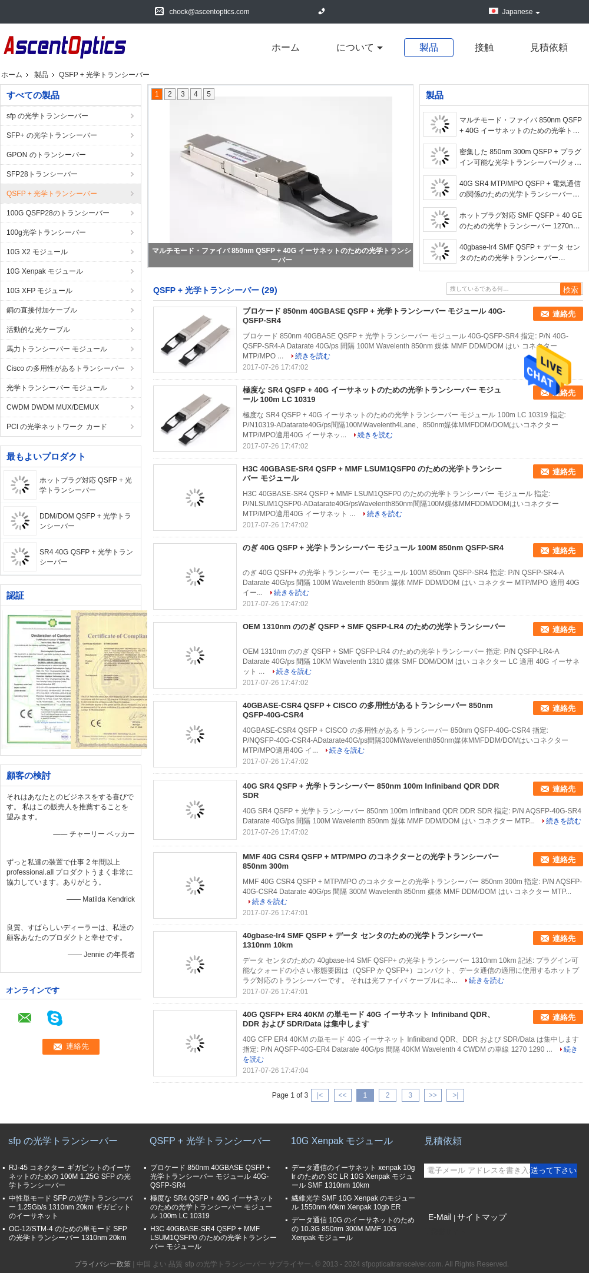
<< (342, 1095)
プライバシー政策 (102, 1264)
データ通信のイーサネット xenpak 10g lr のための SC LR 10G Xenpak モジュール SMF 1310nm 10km (353, 1176)
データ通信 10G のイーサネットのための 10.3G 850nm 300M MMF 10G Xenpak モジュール (353, 1229)
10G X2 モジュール (37, 252)
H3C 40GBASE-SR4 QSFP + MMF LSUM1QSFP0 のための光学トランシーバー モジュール (213, 1238)
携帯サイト (445, 1232)
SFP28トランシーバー (42, 174)
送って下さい (554, 1170)
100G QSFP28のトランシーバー (58, 213)
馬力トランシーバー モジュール (56, 349)
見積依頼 (549, 47)
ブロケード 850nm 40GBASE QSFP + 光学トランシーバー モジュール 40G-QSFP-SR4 (210, 1176)
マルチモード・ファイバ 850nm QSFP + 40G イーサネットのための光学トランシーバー (520, 126)
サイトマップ (482, 1217)
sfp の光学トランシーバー (47, 116)
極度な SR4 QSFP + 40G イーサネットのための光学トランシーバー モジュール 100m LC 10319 (212, 1207)
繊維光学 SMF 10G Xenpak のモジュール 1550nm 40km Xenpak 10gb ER (353, 1202)
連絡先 (563, 314)
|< (320, 1095)
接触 (484, 47)
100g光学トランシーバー (46, 232)
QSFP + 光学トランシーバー (51, 194)
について (355, 47)
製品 (428, 47)
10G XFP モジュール (39, 291)
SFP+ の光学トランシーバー (51, 135)
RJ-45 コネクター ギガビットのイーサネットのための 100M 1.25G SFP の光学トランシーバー (70, 1176)
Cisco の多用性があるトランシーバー (65, 368)
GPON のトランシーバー (46, 155)
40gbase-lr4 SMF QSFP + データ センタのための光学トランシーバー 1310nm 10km (519, 253)
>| (455, 1095)
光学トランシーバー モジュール (56, 388)
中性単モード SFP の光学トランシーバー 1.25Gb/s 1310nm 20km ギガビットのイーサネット (71, 1207)
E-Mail (440, 1217)
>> (433, 1095)
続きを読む (312, 356)
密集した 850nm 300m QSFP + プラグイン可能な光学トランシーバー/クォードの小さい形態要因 (520, 158)
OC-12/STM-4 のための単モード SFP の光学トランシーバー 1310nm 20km (68, 1233)
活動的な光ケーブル (38, 329)
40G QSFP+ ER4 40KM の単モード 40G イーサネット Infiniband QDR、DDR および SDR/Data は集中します (369, 1019)
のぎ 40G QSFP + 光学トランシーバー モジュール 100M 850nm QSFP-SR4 (373, 547)
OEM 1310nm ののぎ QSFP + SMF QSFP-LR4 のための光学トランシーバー (374, 626)
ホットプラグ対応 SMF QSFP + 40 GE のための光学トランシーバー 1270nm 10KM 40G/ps (520, 221)
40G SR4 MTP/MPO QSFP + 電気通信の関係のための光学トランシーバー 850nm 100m (520, 190)
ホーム (286, 47)
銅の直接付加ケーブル (41, 310)
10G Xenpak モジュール (44, 271)
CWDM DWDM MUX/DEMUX (52, 407)
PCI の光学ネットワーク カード (56, 427)
